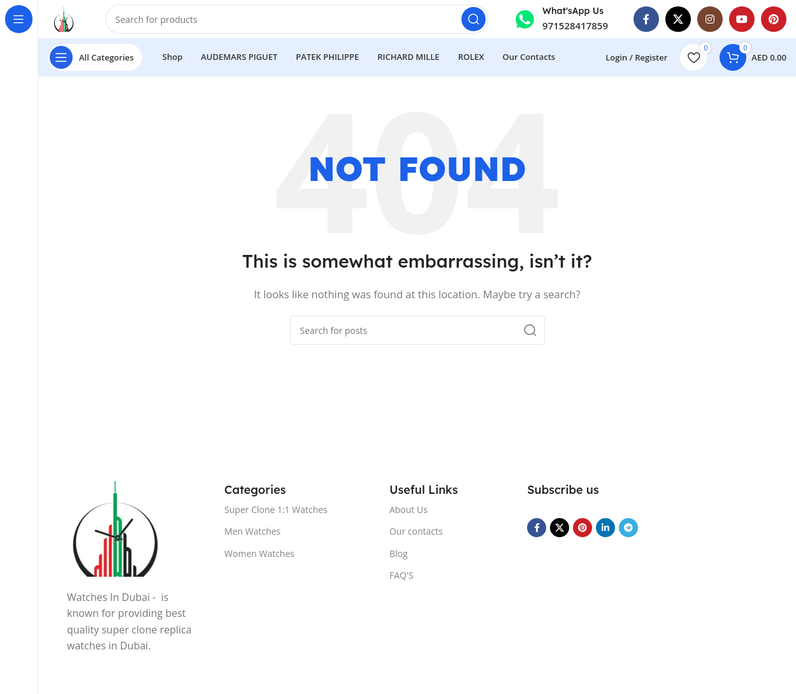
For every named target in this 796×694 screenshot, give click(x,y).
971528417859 (575, 25)
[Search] (296, 19)
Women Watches (259, 553)
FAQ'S (401, 575)
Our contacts (416, 531)
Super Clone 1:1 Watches (276, 509)
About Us (408, 509)
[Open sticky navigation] (94, 57)
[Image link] (115, 527)
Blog (398, 553)
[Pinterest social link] (773, 19)
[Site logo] (64, 17)
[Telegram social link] (628, 527)
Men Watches (252, 531)
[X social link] (678, 19)
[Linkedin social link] (605, 527)
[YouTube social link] (742, 19)
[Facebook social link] (646, 19)
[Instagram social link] (710, 19)
